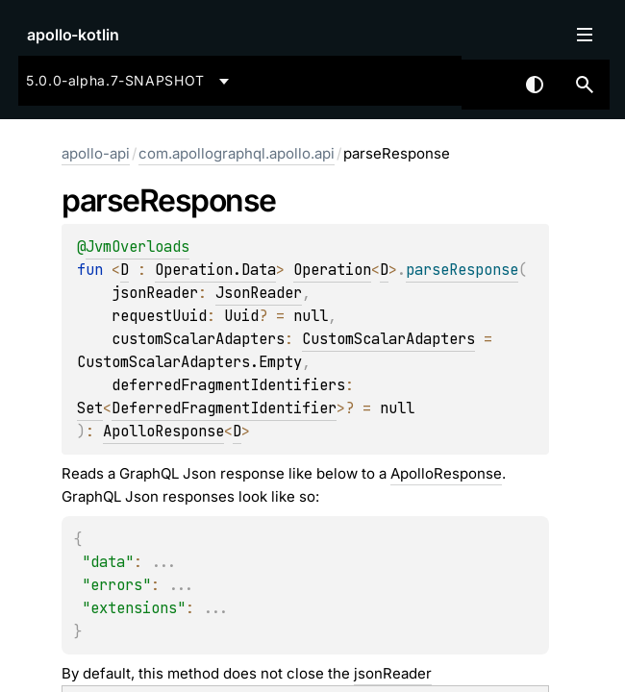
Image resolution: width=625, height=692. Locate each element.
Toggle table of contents (585, 35)
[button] (585, 85)
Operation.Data (215, 270)
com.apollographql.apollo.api (236, 153)
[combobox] (130, 81)
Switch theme (535, 85)
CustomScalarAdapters (388, 339)
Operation (332, 270)
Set (90, 408)
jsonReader (393, 673)
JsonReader (258, 293)
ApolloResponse (163, 431)
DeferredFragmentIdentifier (224, 408)
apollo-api (96, 153)
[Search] (585, 85)
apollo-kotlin (73, 34)
